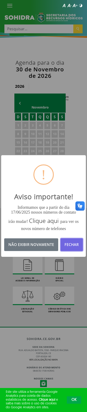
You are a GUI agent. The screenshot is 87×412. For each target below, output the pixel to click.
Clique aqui (47, 400)
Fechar (71, 244)
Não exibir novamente (31, 244)
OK (74, 400)
